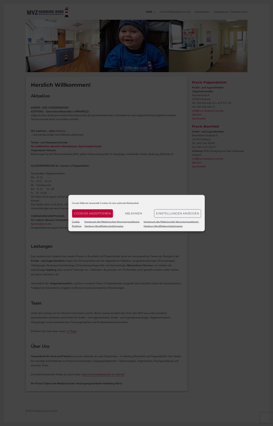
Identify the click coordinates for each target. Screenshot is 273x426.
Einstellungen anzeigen (177, 213)
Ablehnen (133, 213)
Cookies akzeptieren (92, 213)
